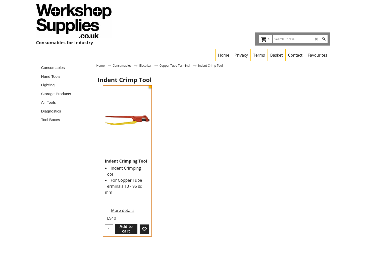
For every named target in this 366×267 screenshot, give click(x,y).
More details (122, 210)
